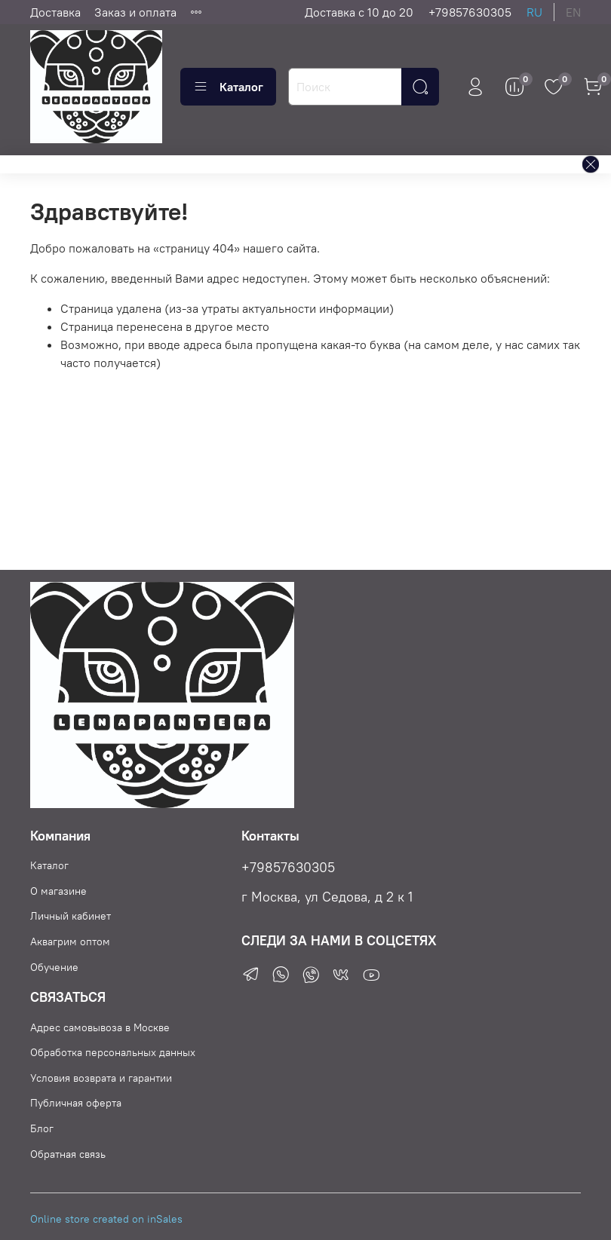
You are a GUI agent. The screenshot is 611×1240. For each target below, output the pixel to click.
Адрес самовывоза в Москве (100, 1027)
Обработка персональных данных (112, 1052)
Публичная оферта (75, 1103)
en (573, 12)
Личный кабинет (70, 916)
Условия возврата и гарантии (101, 1078)
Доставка (55, 12)
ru (534, 12)
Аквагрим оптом (70, 941)
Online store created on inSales (106, 1219)
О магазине (58, 891)
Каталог (228, 86)
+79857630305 (469, 12)
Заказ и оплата (135, 12)
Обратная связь (68, 1154)
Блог (42, 1128)
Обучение (54, 967)
